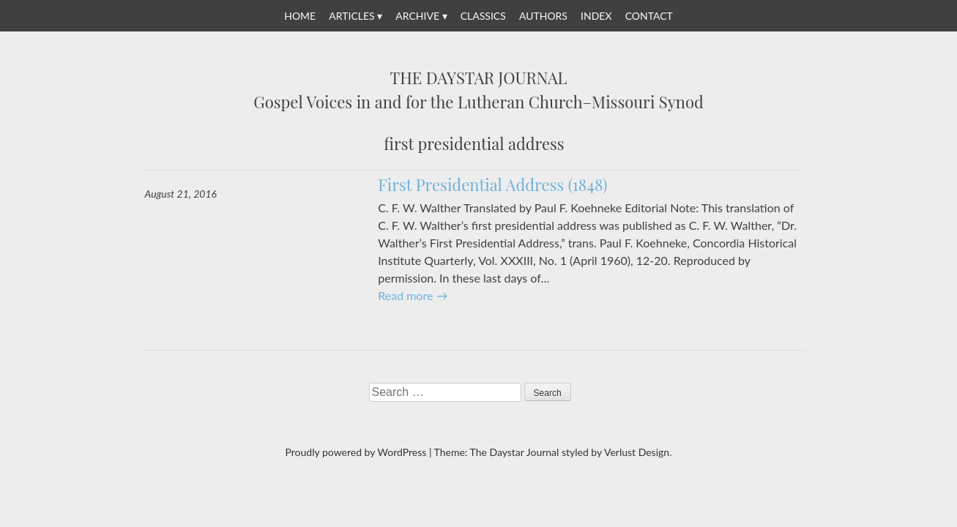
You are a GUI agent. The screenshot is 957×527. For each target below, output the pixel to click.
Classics (483, 16)
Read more (412, 295)
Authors (543, 16)
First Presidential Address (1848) (492, 184)
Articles (351, 16)
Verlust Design (636, 452)
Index (596, 16)
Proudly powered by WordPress (356, 452)
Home (300, 16)
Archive (417, 16)
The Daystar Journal (478, 78)
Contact (649, 16)
